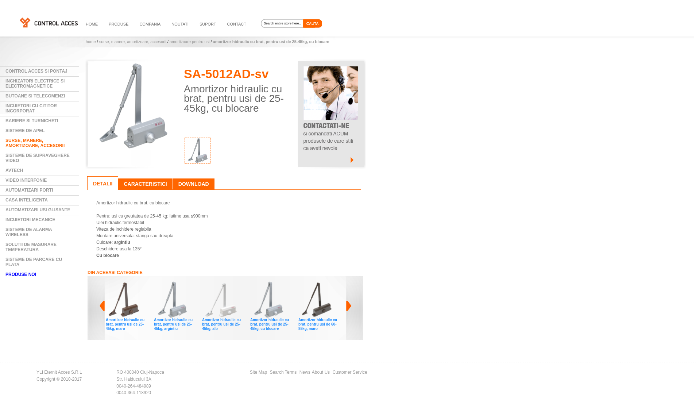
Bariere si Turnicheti (31, 120)
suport (208, 24)
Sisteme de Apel (25, 130)
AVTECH (14, 170)
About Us (321, 372)
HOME (92, 24)
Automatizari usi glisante (37, 209)
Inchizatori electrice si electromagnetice (35, 83)
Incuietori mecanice (30, 219)
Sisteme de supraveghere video (37, 158)
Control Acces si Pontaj (36, 71)
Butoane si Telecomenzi (35, 96)
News (304, 372)
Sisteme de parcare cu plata (33, 262)
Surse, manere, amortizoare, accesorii (132, 41)
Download (193, 184)
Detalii (102, 183)
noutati (180, 24)
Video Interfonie (26, 180)
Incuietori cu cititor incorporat (31, 108)
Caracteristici (145, 184)
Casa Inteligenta (26, 200)
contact (236, 24)
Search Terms (283, 372)
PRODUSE (118, 24)
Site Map (258, 372)
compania (150, 24)
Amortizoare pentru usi (189, 41)
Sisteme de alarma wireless (28, 232)
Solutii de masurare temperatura (31, 247)
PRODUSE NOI (20, 274)
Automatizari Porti (29, 190)
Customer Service (349, 372)
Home (91, 41)
